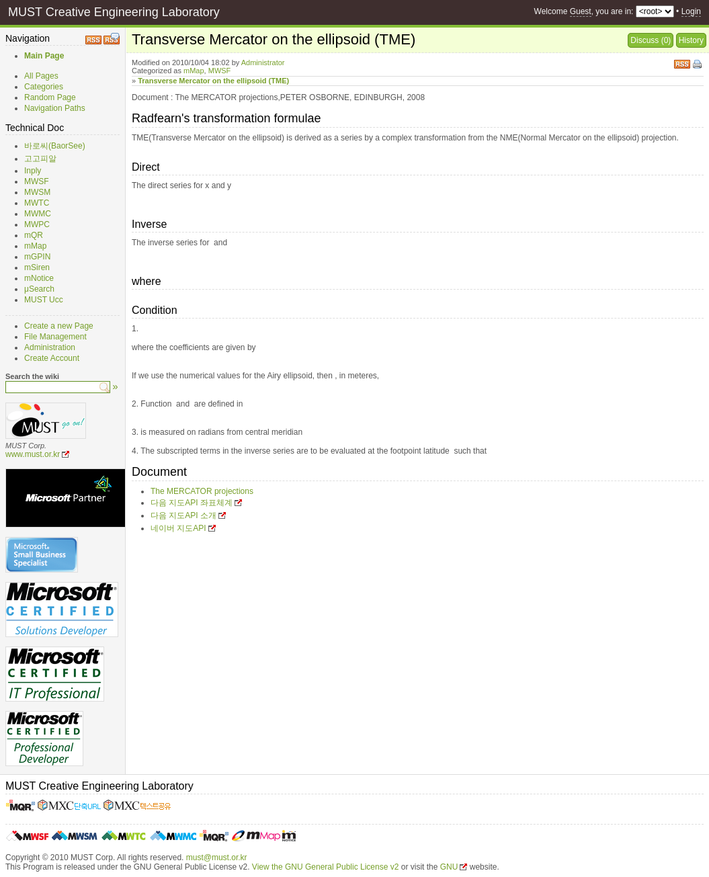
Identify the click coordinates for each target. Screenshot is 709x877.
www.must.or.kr (32, 454)
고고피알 (40, 158)
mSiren (37, 267)
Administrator (263, 62)
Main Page (44, 55)
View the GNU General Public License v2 (325, 867)
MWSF (36, 181)
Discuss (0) (650, 40)
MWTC (36, 203)
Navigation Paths (54, 108)
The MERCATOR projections (202, 491)
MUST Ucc (43, 299)
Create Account (51, 358)
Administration (49, 347)
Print (698, 65)
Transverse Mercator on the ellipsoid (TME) (213, 81)
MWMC (37, 213)
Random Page (50, 97)
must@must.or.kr (216, 857)
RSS (682, 63)
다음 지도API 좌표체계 (192, 502)
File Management (55, 336)
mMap (35, 246)
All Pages (41, 76)
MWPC (37, 224)
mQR (33, 235)
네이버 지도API (178, 528)
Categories (43, 86)
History (691, 40)
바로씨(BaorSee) (54, 146)
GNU (449, 867)
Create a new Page (58, 326)
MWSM (37, 192)
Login (691, 11)
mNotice (39, 278)
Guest (580, 11)
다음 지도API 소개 (183, 515)
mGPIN (37, 256)
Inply (32, 170)
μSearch (39, 289)
